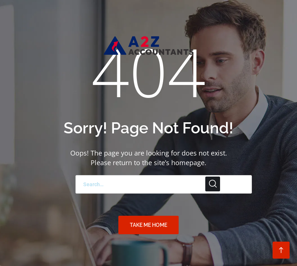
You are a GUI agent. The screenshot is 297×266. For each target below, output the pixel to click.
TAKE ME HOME (148, 225)
